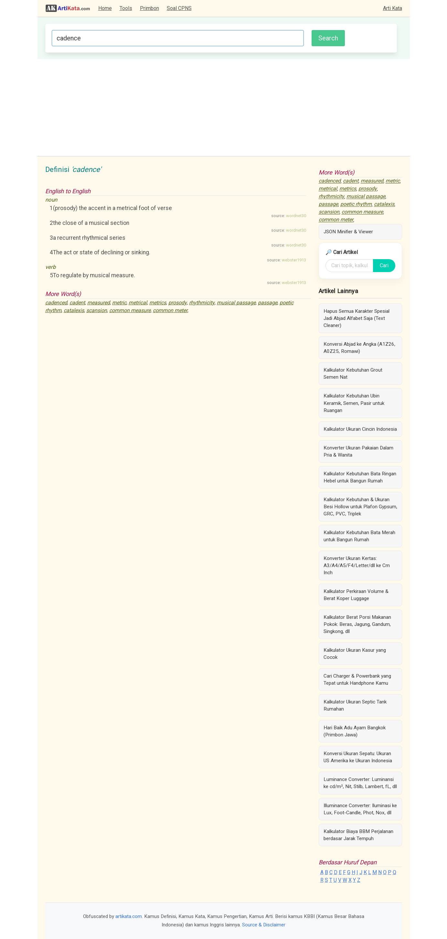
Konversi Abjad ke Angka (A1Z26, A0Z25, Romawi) (359, 347)
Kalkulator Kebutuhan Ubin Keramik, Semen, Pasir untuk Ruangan (354, 403)
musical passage (236, 303)
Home (105, 8)
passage (267, 303)
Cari (384, 265)
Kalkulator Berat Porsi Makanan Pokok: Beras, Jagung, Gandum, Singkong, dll (357, 624)
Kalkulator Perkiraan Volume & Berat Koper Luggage (356, 594)
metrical (138, 303)
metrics (157, 303)
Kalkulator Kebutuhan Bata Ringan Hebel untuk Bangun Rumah (360, 477)
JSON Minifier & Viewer (348, 232)
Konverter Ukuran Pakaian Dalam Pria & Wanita (358, 451)
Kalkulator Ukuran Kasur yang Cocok (355, 653)
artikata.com (128, 916)
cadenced (56, 303)
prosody (177, 303)
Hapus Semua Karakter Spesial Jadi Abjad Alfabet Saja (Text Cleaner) (356, 318)
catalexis (74, 310)
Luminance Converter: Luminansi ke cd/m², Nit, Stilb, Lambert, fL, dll (360, 782)
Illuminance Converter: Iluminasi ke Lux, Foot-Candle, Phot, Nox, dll (360, 809)
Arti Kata (392, 8)
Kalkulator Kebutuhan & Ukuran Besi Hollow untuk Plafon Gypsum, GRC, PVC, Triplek (360, 507)
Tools (126, 8)
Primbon (149, 8)
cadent (77, 303)
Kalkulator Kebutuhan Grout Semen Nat (353, 373)
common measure (130, 310)
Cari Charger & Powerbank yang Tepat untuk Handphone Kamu (357, 679)
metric (119, 303)
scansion (96, 310)
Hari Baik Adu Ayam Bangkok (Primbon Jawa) (355, 731)
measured (98, 303)
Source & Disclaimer (263, 925)
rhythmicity (202, 303)
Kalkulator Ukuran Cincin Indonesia (360, 429)
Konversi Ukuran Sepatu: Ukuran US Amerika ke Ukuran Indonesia (358, 757)
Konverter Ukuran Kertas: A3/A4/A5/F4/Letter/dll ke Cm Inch (357, 565)
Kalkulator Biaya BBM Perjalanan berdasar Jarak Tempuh (358, 834)
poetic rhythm (356, 204)
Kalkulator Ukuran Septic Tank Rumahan (355, 705)
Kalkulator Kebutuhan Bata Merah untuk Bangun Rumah (359, 536)
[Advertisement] (224, 107)
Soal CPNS (179, 8)
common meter (170, 310)
